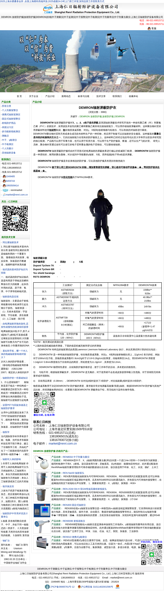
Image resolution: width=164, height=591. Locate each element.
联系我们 (117, 96)
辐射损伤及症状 (11, 296)
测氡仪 (5, 135)
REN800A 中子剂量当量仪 (76, 457)
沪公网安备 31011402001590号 (95, 586)
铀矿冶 (6, 540)
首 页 (19, 96)
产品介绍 (50, 96)
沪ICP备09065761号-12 (59, 586)
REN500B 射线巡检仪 (74, 521)
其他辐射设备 (9, 152)
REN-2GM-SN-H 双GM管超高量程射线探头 (85, 489)
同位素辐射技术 (11, 242)
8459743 (9, 181)
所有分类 (6, 106)
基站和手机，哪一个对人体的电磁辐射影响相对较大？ (14, 354)
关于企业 (33, 96)
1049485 (9, 176)
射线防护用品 (9, 123)
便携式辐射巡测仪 (11, 114)
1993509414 (11, 185)
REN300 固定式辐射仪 (74, 505)
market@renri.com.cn (15, 194)
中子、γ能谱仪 (9, 140)
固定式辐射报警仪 (11, 118)
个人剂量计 (7, 148)
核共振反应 (8, 486)
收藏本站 (133, 96)
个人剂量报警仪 (10, 110)
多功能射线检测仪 (11, 131)
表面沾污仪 (7, 127)
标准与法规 (83, 96)
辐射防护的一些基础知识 (15, 378)
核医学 (6, 432)
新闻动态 (66, 96)
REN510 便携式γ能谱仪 (75, 537)
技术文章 (101, 96)
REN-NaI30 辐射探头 (73, 473)
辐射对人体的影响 (12, 459)
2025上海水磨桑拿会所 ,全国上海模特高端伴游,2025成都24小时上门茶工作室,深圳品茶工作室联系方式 (52, 1)
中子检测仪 (7, 144)
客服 (152, 28)
